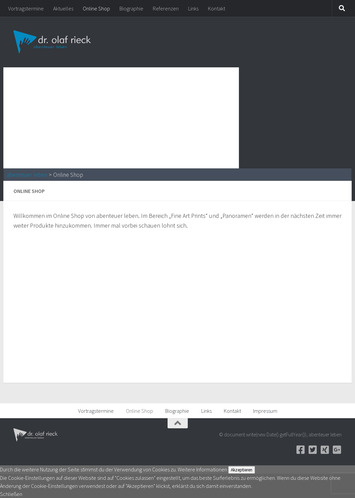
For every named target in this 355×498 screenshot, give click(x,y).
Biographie (131, 8)
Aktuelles (63, 8)
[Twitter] (312, 450)
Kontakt (216, 8)
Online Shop (96, 8)
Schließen (11, 494)
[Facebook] (300, 450)
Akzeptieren (241, 470)
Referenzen (166, 8)
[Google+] (337, 450)
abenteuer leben (27, 174)
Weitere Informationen (202, 469)
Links (193, 8)
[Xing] (324, 450)
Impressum (265, 410)
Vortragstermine (26, 8)
